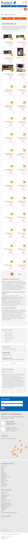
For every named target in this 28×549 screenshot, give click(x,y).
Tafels (2, 471)
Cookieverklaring (4, 507)
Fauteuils (3, 472)
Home (2, 14)
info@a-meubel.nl (7, 358)
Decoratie (3, 486)
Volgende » (20, 274)
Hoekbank (3, 478)
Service (2, 501)
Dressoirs (3, 479)
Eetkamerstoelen (5, 481)
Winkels (14, 6)
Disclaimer (3, 537)
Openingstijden (4, 496)
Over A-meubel (6, 6)
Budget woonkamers (5, 476)
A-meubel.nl (17, 534)
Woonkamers (4, 465)
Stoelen (2, 470)
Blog (2, 511)
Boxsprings (3, 475)
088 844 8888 (6, 352)
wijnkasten (4, 298)
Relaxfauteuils (4, 483)
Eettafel (2, 482)
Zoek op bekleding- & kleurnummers (9, 512)
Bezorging (3, 497)
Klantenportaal (22, 6)
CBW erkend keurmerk (6, 500)
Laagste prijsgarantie (5, 494)
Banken (2, 467)
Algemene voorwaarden (6, 505)
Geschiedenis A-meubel (6, 504)
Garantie (3, 499)
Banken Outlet (4, 485)
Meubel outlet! (4, 474)
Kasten (6, 14)
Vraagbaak (3, 508)
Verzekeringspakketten (6, 503)
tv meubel (6, 310)
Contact (14, 363)
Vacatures (3, 510)
